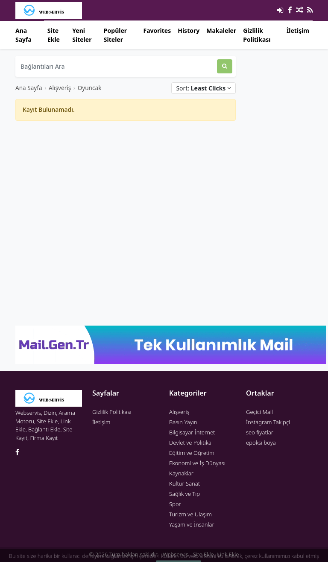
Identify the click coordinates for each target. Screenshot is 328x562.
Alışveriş (60, 88)
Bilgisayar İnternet (192, 432)
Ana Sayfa (23, 35)
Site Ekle (53, 35)
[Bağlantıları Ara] (116, 66)
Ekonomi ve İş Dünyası (197, 463)
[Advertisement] (125, 187)
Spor (175, 504)
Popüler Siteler (115, 35)
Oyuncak (90, 88)
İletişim (298, 30)
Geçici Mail (259, 412)
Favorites (157, 30)
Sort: (203, 88)
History (188, 30)
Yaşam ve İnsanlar (191, 524)
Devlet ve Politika (190, 442)
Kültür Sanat (184, 483)
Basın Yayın (183, 422)
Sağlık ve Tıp (184, 494)
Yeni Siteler (81, 35)
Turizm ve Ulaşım (190, 514)
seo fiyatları (260, 432)
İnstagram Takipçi (268, 422)
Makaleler (221, 30)
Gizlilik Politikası (256, 35)
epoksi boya (261, 442)
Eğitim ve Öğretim (191, 453)
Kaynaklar (181, 473)
